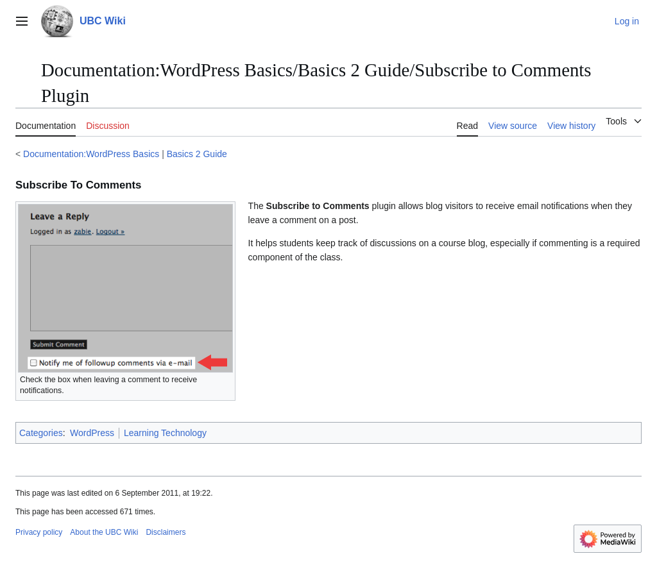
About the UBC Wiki (104, 532)
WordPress (92, 433)
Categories (41, 433)
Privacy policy (38, 532)
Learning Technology (165, 433)
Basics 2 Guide (197, 154)
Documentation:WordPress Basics (91, 154)
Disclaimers (165, 532)
